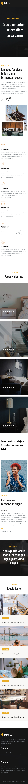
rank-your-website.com (18, 781)
